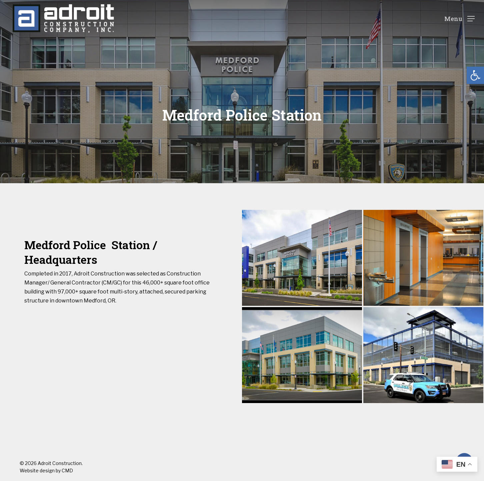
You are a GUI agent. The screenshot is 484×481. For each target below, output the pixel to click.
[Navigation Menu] (459, 18)
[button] (475, 75)
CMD (67, 470)
